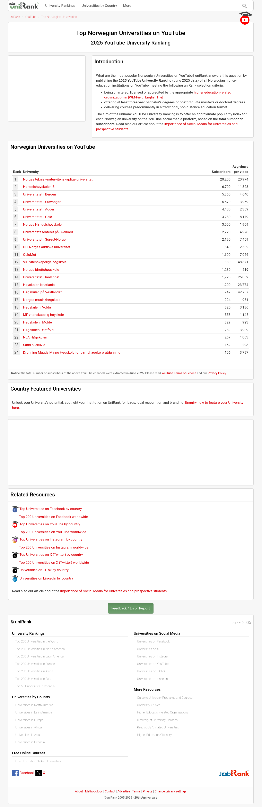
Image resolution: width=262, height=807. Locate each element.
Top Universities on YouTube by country (46, 524)
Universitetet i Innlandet (41, 277)
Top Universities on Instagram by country (47, 539)
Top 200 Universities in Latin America (39, 656)
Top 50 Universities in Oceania (35, 686)
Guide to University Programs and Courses (165, 698)
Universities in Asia (27, 735)
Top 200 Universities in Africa (34, 671)
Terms (136, 791)
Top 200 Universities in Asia (33, 679)
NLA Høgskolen (35, 337)
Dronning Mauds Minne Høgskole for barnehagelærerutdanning (72, 352)
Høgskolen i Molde (37, 322)
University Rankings (60, 5)
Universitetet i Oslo (37, 217)
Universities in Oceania (30, 742)
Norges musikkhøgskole (41, 300)
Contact (110, 791)
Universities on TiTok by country (40, 570)
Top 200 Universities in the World (36, 641)
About (79, 791)
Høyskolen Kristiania (39, 285)
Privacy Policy (217, 373)
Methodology (94, 791)
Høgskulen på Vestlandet (42, 292)
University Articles (148, 705)
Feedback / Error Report (130, 608)
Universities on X (148, 649)
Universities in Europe (29, 720)
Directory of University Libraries (157, 720)
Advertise (123, 791)
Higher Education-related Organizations (162, 712)
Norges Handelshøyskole (42, 224)
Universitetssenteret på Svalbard (48, 232)
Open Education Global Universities (38, 761)
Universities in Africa (28, 727)
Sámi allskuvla (34, 345)
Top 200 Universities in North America (40, 649)
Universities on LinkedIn (152, 679)
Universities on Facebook (153, 641)
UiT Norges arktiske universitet (46, 247)
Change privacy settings (170, 791)
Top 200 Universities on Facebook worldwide (50, 517)
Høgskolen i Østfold (38, 330)
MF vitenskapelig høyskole (43, 315)
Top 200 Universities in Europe (35, 664)
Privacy (147, 791)
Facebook (23, 773)
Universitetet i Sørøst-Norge (44, 239)
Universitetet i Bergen (39, 194)
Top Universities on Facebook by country (47, 509)
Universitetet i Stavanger (42, 202)
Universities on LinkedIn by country (42, 578)
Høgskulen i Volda (37, 307)
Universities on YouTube (153, 664)
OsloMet (29, 255)
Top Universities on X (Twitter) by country (47, 554)
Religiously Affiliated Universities (158, 727)
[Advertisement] (46, 88)
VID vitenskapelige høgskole (45, 262)
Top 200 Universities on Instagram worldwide (50, 547)
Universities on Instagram (154, 656)
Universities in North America (34, 705)
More (127, 5)
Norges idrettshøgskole (41, 269)
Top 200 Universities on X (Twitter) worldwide (50, 562)
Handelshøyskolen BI (39, 187)
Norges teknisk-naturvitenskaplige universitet (58, 179)
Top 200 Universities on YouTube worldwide (49, 532)
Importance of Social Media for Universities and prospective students (113, 591)
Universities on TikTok (151, 671)
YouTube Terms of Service (178, 373)
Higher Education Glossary (154, 735)
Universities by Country (99, 5)
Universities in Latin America (33, 712)
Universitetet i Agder (38, 209)
